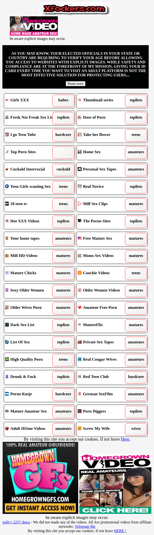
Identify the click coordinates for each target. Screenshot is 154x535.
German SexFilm (103, 395)
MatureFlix (103, 325)
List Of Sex (30, 343)
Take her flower (103, 135)
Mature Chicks (30, 274)
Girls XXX (30, 101)
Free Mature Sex (103, 239)
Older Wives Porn (30, 308)
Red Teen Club (103, 377)
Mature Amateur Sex (30, 412)
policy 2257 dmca (16, 522)
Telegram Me (85, 526)
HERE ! (120, 531)
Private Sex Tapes (103, 343)
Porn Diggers (103, 412)
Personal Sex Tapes (103, 170)
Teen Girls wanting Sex (30, 187)
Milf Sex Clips (103, 204)
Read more (75, 83)
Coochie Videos (103, 274)
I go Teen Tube (30, 135)
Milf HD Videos (30, 256)
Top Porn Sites (30, 152)
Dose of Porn (103, 118)
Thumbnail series (103, 101)
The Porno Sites (103, 222)
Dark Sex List (30, 325)
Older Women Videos (103, 291)
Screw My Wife (103, 429)
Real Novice (103, 187)
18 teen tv (30, 204)
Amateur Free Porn (103, 308)
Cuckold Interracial (30, 170)
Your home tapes (30, 239)
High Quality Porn (30, 360)
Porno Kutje (30, 395)
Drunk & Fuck (30, 377)
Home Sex (103, 152)
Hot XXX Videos (30, 222)
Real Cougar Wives (103, 360)
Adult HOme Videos (30, 429)
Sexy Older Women (30, 291)
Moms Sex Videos (103, 256)
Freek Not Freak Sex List (30, 118)
